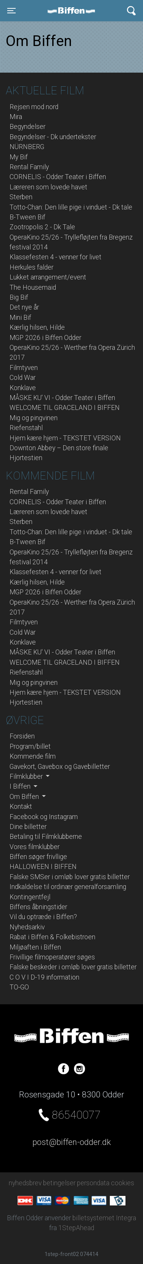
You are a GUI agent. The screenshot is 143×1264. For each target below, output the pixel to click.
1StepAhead (76, 1228)
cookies (122, 1183)
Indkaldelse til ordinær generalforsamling (68, 887)
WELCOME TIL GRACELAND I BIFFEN (65, 407)
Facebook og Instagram (44, 817)
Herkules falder (31, 267)
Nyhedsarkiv (27, 927)
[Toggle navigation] (11, 10)
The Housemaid (33, 287)
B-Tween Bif (27, 217)
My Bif (19, 157)
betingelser (59, 1183)
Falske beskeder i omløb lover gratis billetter (73, 967)
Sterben (21, 197)
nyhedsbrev (25, 1183)
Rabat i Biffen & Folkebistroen (52, 937)
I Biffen (21, 786)
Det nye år (24, 307)
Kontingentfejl (30, 897)
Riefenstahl (26, 428)
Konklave (23, 388)
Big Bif (19, 297)
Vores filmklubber (34, 847)
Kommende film (33, 756)
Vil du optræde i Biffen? (43, 917)
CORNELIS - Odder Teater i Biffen (58, 177)
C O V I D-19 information (44, 977)
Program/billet (30, 746)
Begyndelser (27, 126)
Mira (16, 117)
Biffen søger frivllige (38, 857)
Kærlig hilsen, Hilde (37, 327)
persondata (93, 1183)
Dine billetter (28, 826)
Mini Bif (20, 317)
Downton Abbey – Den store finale (59, 448)
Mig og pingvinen (34, 418)
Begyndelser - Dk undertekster (53, 137)
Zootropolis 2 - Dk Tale (42, 227)
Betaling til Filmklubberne (46, 836)
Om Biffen (25, 796)
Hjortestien (26, 458)
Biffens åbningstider (38, 907)
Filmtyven (24, 368)
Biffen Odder (74, 10)
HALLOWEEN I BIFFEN (43, 866)
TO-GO (19, 987)
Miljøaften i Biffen (35, 947)
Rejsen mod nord (34, 107)
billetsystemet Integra (104, 1218)
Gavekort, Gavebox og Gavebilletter (60, 766)
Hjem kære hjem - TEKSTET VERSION (65, 438)
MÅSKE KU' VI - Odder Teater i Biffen (62, 398)
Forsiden (22, 736)
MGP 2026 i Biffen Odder (45, 337)
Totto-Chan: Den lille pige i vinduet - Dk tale (71, 207)
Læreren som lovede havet (48, 187)
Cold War (22, 377)
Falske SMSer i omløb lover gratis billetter (70, 877)
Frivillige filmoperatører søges (52, 957)
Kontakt (21, 806)
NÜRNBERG (27, 147)
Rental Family (29, 167)
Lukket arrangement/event (48, 277)
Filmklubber (27, 776)
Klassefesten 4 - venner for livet (55, 257)
